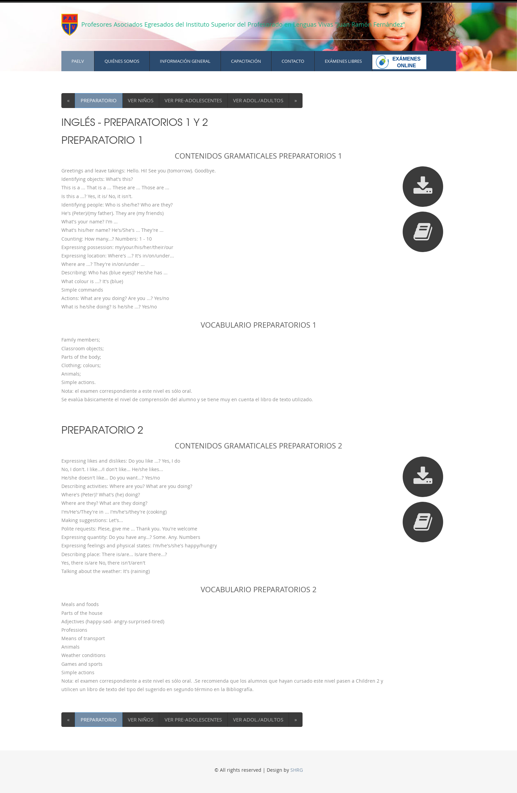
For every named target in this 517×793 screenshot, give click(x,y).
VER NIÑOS (140, 100)
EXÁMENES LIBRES (343, 61)
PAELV (77, 61)
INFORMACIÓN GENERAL (185, 61)
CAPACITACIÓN (246, 61)
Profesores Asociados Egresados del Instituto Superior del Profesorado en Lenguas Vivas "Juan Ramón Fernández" (242, 24)
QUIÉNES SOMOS (122, 61)
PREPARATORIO (99, 100)
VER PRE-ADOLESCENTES (193, 100)
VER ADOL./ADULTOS (258, 100)
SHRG (296, 770)
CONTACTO (293, 61)
